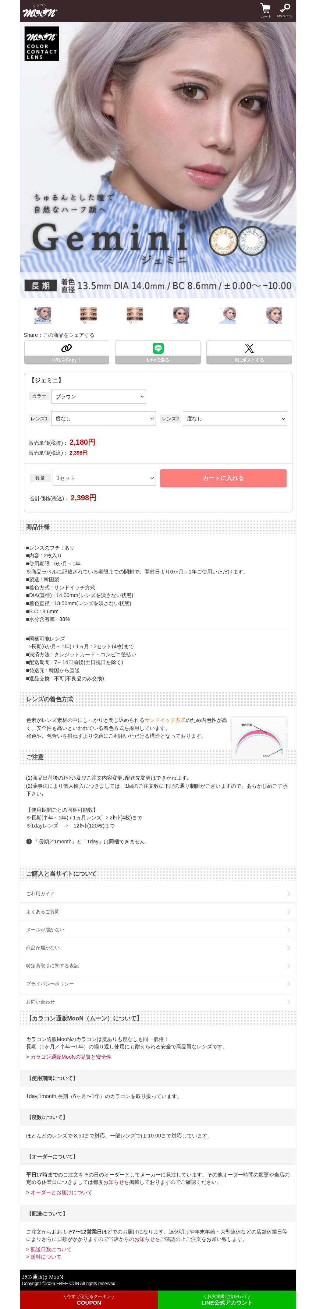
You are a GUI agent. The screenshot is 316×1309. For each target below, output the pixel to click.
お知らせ (113, 1182)
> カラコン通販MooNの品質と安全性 (69, 1057)
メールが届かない (45, 929)
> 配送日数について (49, 1249)
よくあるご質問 (43, 911)
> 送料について (43, 1257)
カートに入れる (223, 478)
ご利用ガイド (40, 893)
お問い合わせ (40, 1002)
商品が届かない (43, 947)
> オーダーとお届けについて (59, 1192)
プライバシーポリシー (50, 984)
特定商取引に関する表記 (52, 965)
